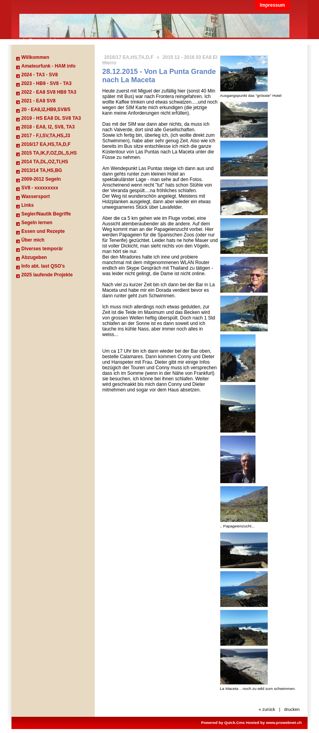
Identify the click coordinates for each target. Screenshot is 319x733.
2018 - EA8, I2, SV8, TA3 (48, 127)
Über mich (33, 240)
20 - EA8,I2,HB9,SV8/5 (45, 109)
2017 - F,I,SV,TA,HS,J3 (45, 135)
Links (27, 205)
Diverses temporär (42, 248)
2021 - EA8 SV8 (38, 101)
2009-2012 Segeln (41, 179)
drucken (292, 709)
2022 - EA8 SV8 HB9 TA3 (48, 92)
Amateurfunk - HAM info (48, 66)
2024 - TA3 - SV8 (39, 74)
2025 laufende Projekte (47, 275)
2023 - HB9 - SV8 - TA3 (46, 83)
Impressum (272, 5)
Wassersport (35, 196)
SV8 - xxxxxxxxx (39, 188)
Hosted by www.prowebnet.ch (274, 722)
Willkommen (35, 57)
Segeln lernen (37, 222)
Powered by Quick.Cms (223, 722)
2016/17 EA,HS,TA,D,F (46, 144)
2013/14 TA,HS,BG (41, 170)
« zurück (267, 709)
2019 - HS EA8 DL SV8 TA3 (51, 118)
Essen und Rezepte (43, 231)
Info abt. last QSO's (43, 266)
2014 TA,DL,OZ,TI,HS (44, 161)
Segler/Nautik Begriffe (46, 214)
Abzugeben (34, 257)
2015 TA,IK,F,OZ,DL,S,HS (49, 153)
